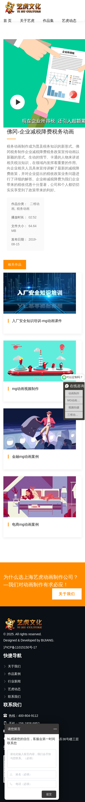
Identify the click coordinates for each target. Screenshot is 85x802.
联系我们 (12, 696)
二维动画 (25, 26)
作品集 (48, 21)
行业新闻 (12, 681)
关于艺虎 (27, 21)
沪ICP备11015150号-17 (20, 647)
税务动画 (45, 26)
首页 (10, 26)
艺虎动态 (69, 21)
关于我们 (67, 594)
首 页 (7, 21)
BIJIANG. (47, 640)
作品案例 (12, 674)
